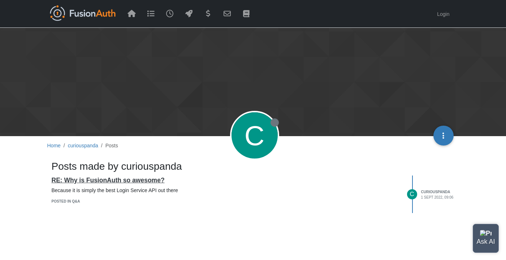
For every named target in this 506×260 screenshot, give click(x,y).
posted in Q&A (66, 201)
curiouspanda (435, 192)
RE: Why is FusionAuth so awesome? (108, 180)
